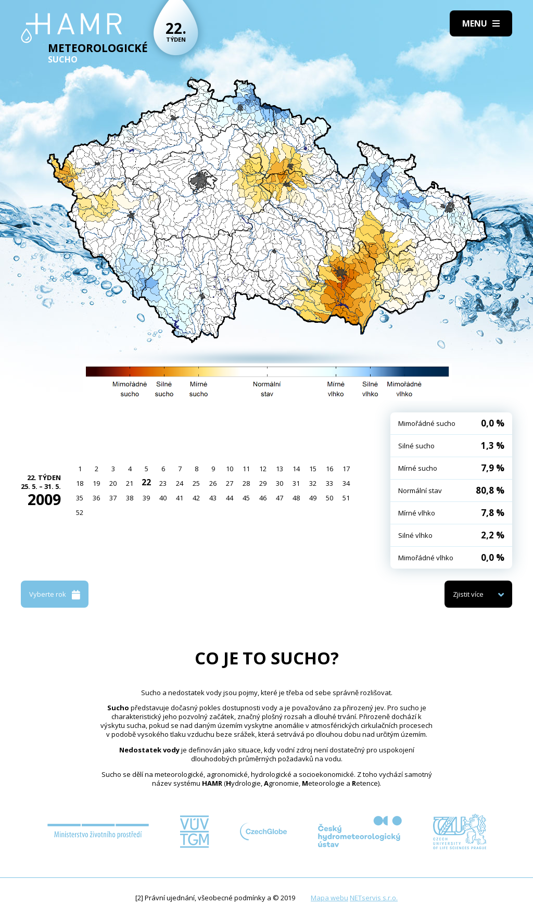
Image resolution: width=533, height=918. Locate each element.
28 (246, 483)
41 (179, 497)
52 (79, 512)
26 (213, 483)
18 (79, 483)
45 (246, 497)
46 (262, 497)
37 (113, 497)
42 (196, 497)
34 (346, 483)
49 (312, 497)
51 (346, 497)
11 (246, 468)
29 (262, 483)
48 (296, 497)
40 (163, 497)
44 (229, 497)
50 (329, 497)
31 (296, 483)
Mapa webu (329, 897)
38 (129, 497)
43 (213, 497)
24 (179, 483)
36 (96, 497)
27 (229, 483)
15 (312, 468)
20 (113, 483)
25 (196, 483)
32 (312, 483)
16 (329, 468)
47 (279, 497)
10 (229, 468)
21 (129, 483)
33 (329, 483)
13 (279, 468)
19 (96, 483)
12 (262, 468)
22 (146, 482)
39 (146, 497)
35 (79, 497)
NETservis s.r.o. (374, 897)
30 (279, 483)
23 (163, 483)
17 (346, 468)
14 (296, 468)
